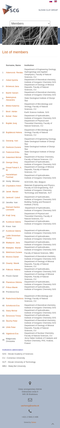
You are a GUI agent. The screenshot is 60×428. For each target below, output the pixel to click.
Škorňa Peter (11, 321)
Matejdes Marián (13, 248)
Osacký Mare (12, 263)
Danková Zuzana (13, 147)
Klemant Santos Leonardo (13, 208)
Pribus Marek (12, 287)
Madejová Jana (13, 242)
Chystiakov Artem (14, 186)
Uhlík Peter (11, 327)
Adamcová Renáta (14, 72)
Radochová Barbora (14, 298)
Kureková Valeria (13, 222)
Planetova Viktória (14, 282)
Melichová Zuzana (14, 252)
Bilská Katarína (12, 106)
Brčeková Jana (12, 86)
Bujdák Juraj (11, 123)
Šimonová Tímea (13, 316)
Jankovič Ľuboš (13, 197)
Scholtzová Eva (12, 305)
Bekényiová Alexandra (11, 98)
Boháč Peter (11, 116)
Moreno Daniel (12, 257)
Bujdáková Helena (14, 132)
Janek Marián (12, 191)
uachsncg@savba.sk (30, 406)
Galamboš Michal (13, 157)
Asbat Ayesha (12, 80)
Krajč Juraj (10, 215)
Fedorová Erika (12, 152)
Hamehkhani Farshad (11, 175)
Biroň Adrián (11, 111)
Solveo (33, 422)
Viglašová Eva (12, 333)
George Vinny (12, 162)
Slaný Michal (11, 311)
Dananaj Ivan (12, 141)
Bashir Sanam (12, 93)
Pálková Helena (13, 269)
